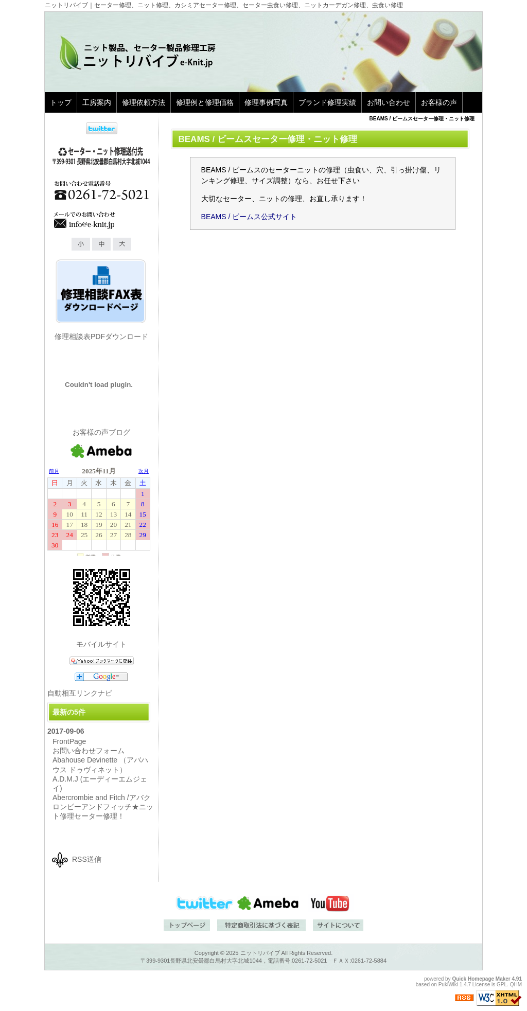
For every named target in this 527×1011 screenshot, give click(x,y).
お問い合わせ (388, 102)
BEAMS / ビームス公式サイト (249, 216)
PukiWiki (448, 984)
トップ (61, 102)
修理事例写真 (266, 102)
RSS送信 (86, 859)
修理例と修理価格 (205, 102)
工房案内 (96, 102)
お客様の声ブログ (101, 432)
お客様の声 (439, 102)
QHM (516, 984)
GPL (502, 984)
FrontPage (69, 741)
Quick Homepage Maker (481, 979)
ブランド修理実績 (327, 102)
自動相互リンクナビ (79, 693)
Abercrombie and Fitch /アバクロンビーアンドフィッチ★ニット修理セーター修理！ (102, 806)
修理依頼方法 (143, 102)
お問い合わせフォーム (88, 751)
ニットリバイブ (260, 953)
